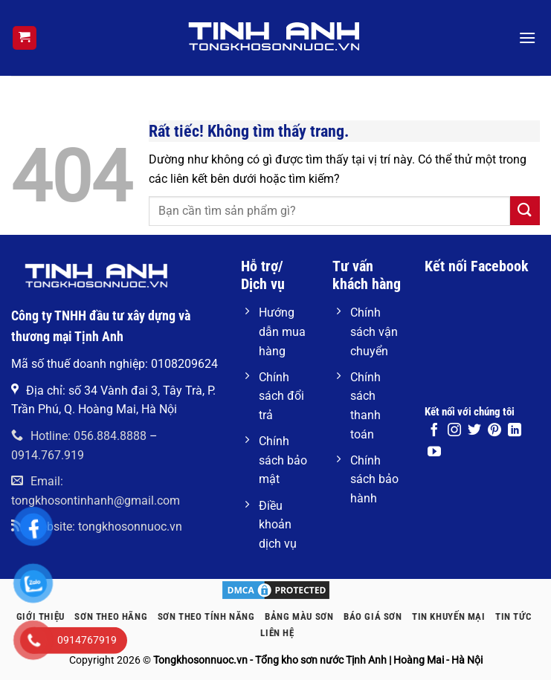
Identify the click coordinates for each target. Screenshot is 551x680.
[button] (24, 38)
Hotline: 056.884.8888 (78, 436)
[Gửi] (525, 210)
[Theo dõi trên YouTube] (434, 452)
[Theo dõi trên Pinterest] (494, 431)
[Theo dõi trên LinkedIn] (514, 431)
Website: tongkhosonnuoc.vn (96, 526)
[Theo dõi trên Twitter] (474, 431)
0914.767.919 (47, 455)
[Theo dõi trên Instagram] (454, 431)
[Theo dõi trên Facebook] (434, 431)
